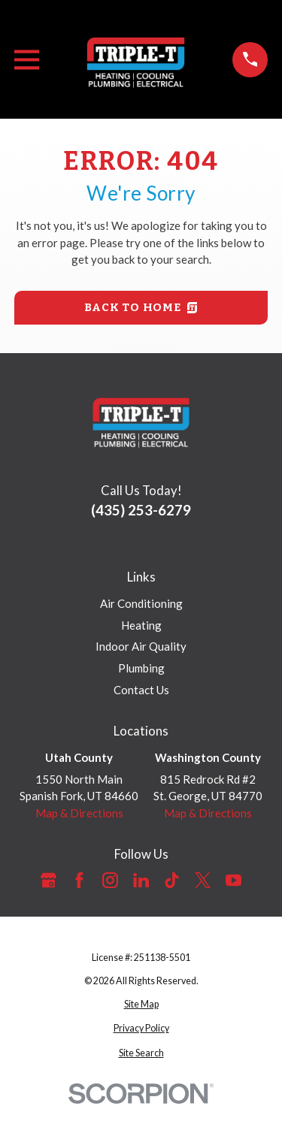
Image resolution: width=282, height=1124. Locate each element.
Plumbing (141, 668)
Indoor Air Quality (141, 646)
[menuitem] (141, 1005)
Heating (141, 625)
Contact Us (141, 689)
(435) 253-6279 (141, 509)
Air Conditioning (141, 603)
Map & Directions (79, 813)
